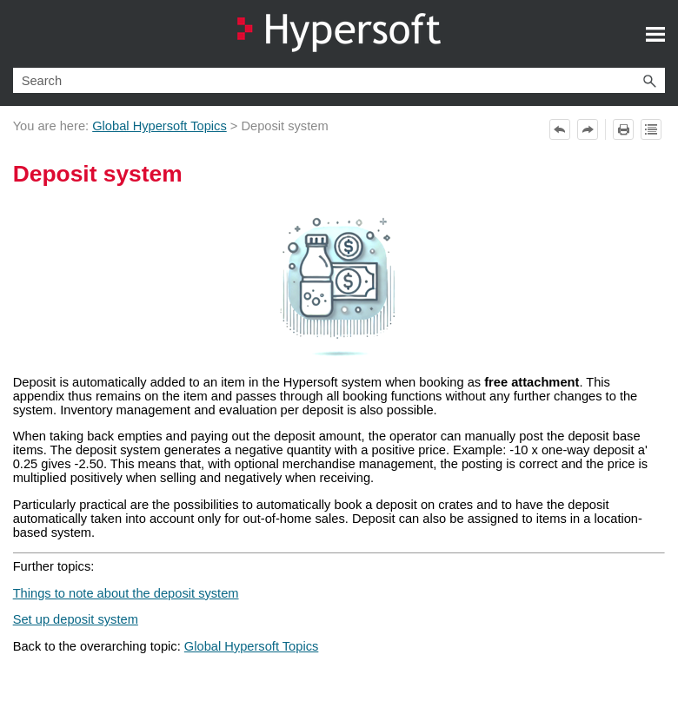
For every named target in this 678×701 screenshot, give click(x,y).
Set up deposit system (75, 619)
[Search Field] (339, 80)
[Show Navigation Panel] (655, 34)
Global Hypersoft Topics (159, 126)
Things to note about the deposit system (126, 593)
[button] (649, 80)
